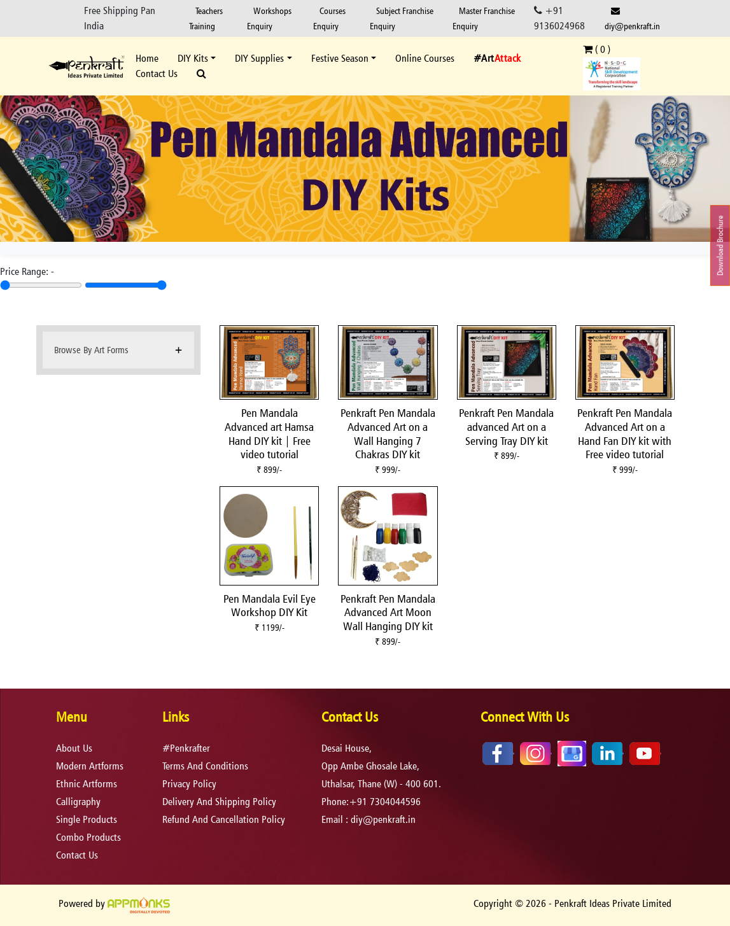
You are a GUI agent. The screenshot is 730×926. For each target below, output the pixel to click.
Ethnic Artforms (86, 784)
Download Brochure (720, 245)
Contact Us (157, 73)
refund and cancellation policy (223, 819)
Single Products (86, 819)
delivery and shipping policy (219, 802)
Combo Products (88, 837)
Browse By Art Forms (91, 350)
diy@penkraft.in (632, 18)
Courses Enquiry (329, 18)
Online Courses (424, 58)
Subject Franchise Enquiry (401, 18)
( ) (596, 49)
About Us (74, 748)
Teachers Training (206, 18)
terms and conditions (205, 766)
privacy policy (189, 784)
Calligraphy (78, 802)
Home (147, 58)
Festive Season (340, 58)
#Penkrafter (186, 748)
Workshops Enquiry (269, 18)
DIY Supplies (259, 58)
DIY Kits (193, 58)
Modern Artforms (89, 766)
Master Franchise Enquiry (484, 18)
